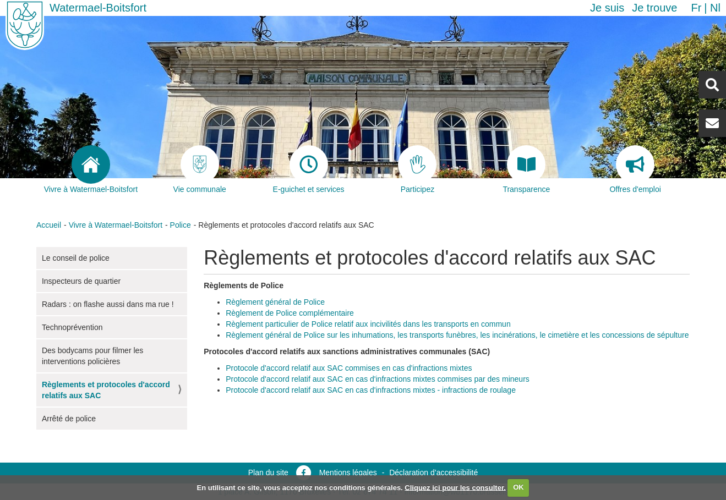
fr (696, 8)
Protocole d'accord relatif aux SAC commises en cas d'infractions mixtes (349, 368)
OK (518, 487)
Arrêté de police (69, 418)
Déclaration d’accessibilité (433, 472)
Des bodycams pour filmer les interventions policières (92, 356)
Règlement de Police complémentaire (290, 313)
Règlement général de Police (275, 302)
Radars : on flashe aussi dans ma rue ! (108, 304)
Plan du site (268, 472)
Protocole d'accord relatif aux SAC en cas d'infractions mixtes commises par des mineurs (378, 379)
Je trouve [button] (654, 8)
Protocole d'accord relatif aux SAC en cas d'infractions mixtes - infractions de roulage (371, 390)
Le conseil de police (76, 258)
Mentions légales (348, 472)
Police (180, 225)
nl (715, 8)
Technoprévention (72, 327)
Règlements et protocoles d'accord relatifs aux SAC (106, 390)
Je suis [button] (607, 8)
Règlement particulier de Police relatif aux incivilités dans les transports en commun (368, 324)
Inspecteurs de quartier (81, 281)
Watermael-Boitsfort (98, 8)
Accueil (48, 225)
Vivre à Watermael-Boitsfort (115, 225)
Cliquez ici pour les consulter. (455, 487)
